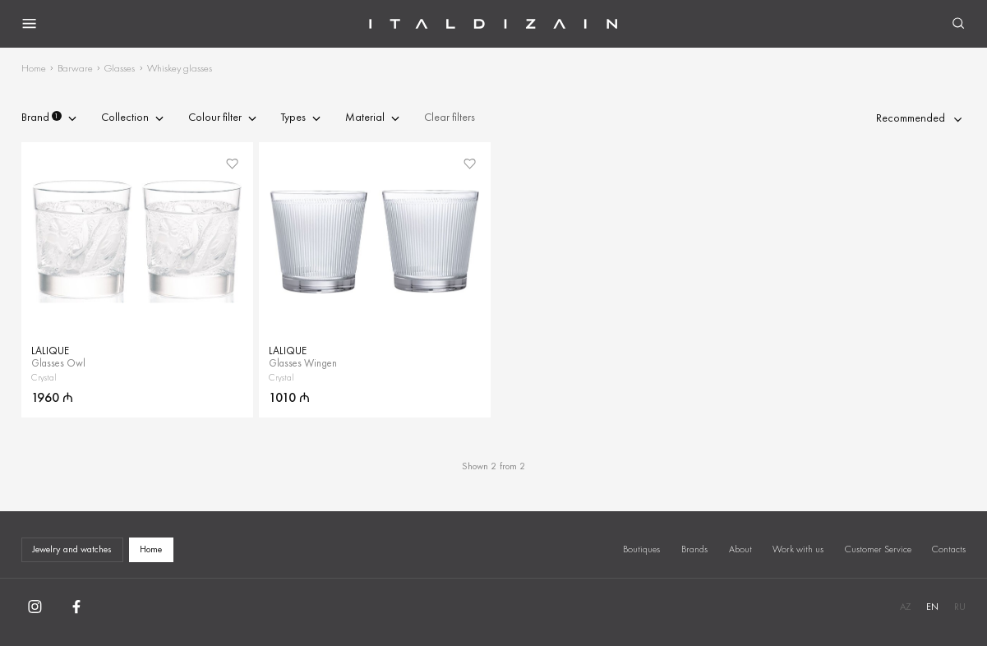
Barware (75, 68)
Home (33, 68)
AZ (905, 606)
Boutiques (641, 549)
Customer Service (878, 549)
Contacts (949, 549)
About (740, 549)
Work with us (798, 549)
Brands (694, 549)
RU (960, 606)
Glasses (119, 68)
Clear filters (449, 117)
